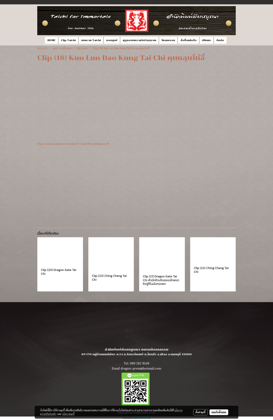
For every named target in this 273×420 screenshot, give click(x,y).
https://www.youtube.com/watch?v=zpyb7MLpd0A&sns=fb (73, 144)
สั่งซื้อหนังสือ (188, 40)
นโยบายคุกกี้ (68, 413)
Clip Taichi (68, 40)
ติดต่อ (220, 40)
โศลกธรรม (168, 40)
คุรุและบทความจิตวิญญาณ (139, 40)
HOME (52, 40)
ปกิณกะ (206, 40)
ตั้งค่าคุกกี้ (200, 412)
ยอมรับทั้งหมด (219, 412)
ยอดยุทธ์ (111, 40)
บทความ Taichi (91, 40)
